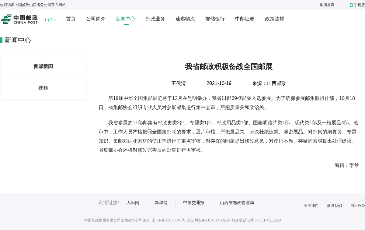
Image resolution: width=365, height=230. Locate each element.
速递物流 (185, 18)
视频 (43, 87)
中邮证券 (245, 18)
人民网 (133, 202)
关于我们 (311, 205)
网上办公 (357, 205)
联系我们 (334, 205)
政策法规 (274, 18)
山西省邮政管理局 (237, 202)
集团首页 (327, 5)
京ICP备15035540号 (168, 220)
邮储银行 (215, 18)
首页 (71, 18)
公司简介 (96, 18)
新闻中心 (125, 18)
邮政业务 (155, 18)
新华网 (161, 202)
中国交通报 (193, 202)
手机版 (357, 5)
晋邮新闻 (43, 66)
